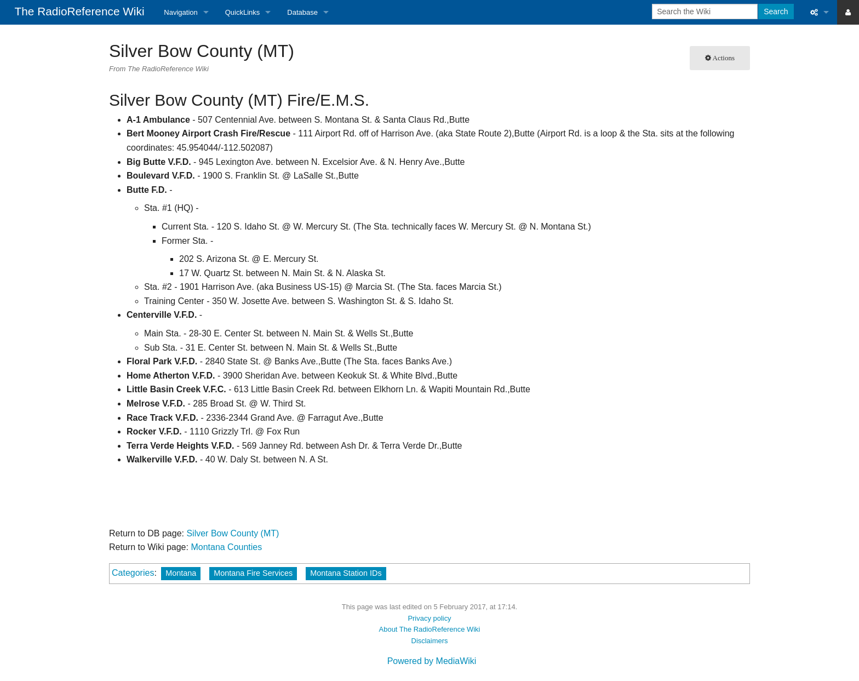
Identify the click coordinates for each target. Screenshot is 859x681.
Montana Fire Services (253, 573)
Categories (133, 572)
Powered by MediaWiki (432, 661)
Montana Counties (226, 547)
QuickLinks (242, 12)
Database (302, 12)
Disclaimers (429, 641)
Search (776, 11)
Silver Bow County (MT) (232, 533)
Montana (180, 573)
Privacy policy (429, 618)
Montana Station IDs (345, 573)
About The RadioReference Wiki (429, 629)
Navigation (180, 12)
